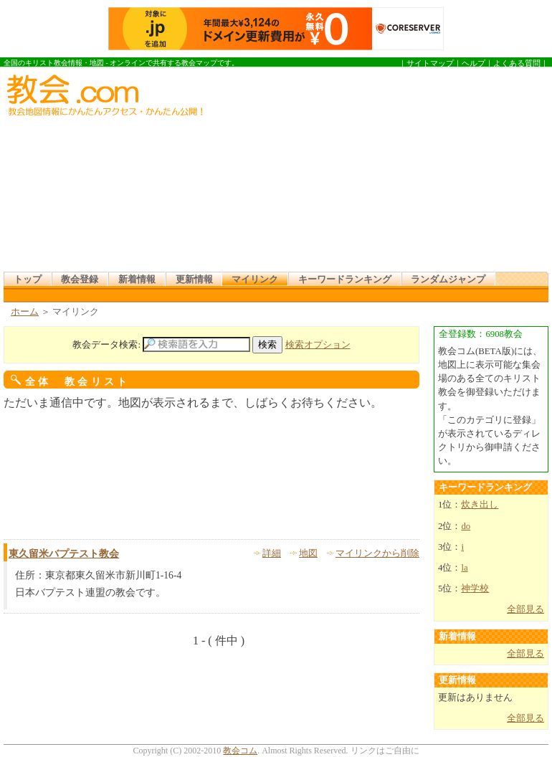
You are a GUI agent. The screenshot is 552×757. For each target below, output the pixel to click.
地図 (308, 553)
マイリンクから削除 (377, 553)
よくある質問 (517, 63)
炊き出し (479, 505)
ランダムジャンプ (448, 280)
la (464, 568)
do (465, 526)
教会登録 (79, 280)
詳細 (271, 553)
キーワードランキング (344, 280)
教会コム (240, 751)
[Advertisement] (350, 171)
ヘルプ (473, 63)
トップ (28, 280)
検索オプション (318, 345)
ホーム (25, 312)
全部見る (525, 609)
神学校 (475, 589)
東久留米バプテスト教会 (64, 553)
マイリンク (255, 280)
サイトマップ (430, 63)
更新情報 (194, 280)
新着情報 (137, 280)
